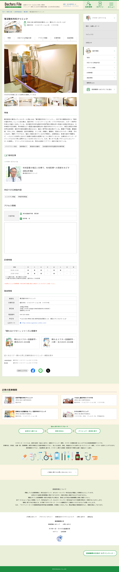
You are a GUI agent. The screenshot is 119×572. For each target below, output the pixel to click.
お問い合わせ (81, 517)
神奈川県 (9, 12)
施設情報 (70, 38)
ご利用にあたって (31, 517)
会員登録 (63, 531)
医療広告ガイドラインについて (64, 517)
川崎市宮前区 (18, 12)
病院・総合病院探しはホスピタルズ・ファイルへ (71, 5)
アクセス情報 (42, 38)
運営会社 (90, 517)
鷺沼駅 (26, 12)
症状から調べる (31, 431)
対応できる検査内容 (24, 38)
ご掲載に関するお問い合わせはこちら (59, 472)
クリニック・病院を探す (87, 431)
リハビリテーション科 (24, 360)
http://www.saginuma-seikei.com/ (34, 323)
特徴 (9, 38)
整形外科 (15, 360)
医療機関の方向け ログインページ (99, 553)
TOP (3, 12)
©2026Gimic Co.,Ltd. (59, 569)
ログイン (55, 531)
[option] (40, 70)
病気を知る (59, 431)
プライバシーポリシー (46, 517)
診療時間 (57, 38)
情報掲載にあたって (54, 524)
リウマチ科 (34, 360)
